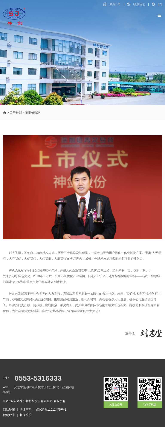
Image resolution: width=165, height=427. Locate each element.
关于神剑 (16, 112)
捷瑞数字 (9, 415)
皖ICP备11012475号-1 (51, 409)
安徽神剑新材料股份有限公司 (33, 401)
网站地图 (9, 409)
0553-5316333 (38, 378)
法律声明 (26, 409)
